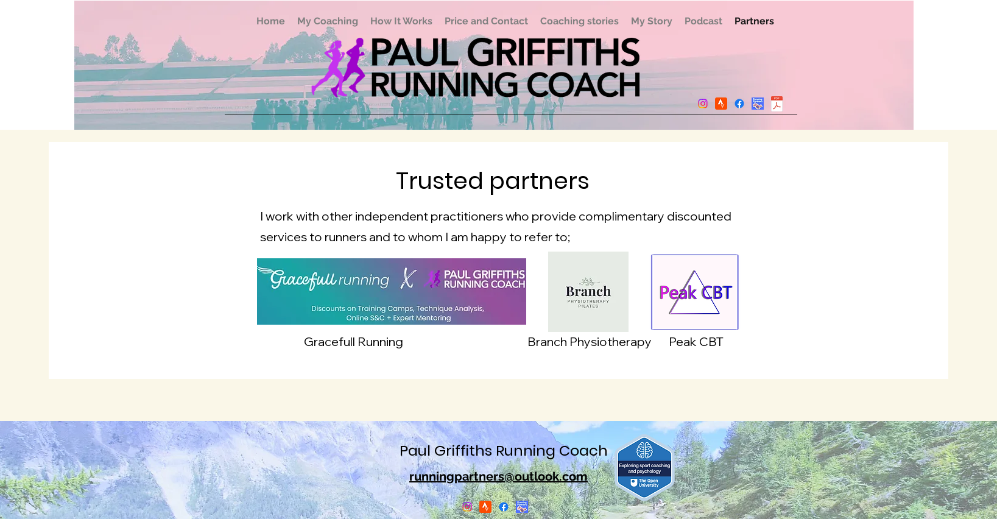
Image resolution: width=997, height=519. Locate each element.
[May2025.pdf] (777, 105)
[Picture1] (758, 103)
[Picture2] (721, 103)
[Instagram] (703, 103)
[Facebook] (739, 103)
